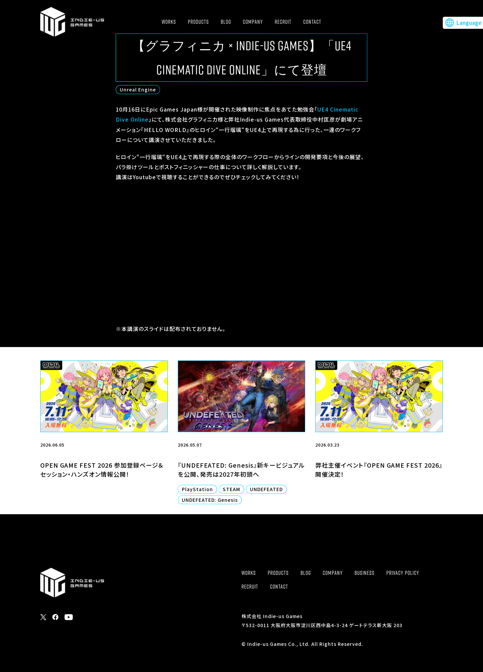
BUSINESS (365, 573)
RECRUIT (283, 21)
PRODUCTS (198, 21)
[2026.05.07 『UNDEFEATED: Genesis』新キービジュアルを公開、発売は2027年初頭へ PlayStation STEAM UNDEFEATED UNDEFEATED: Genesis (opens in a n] (241, 437)
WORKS (169, 21)
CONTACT (312, 21)
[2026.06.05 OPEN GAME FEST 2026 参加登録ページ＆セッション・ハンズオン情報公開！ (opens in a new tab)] (104, 437)
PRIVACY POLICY (402, 573)
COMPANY (253, 21)
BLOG (226, 21)
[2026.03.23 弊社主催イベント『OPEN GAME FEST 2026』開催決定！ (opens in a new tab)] (379, 437)
